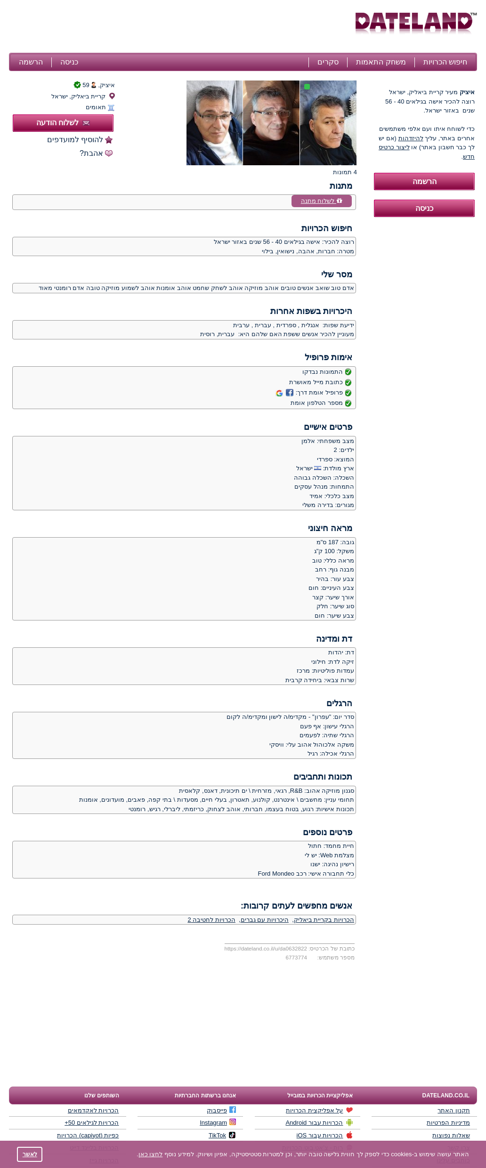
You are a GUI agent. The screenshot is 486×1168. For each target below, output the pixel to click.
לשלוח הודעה (63, 123)
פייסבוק (221, 1110)
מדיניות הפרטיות (448, 1122)
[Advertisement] (180, 27)
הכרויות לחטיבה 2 (211, 919)
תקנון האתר (453, 1110)
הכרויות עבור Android (319, 1122)
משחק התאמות (380, 62)
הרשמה (31, 62)
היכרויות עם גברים (265, 919)
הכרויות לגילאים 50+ (92, 1122)
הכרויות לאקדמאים (93, 1110)
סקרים (328, 62)
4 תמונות (345, 172)
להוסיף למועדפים (75, 140)
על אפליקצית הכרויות (319, 1110)
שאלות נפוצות (451, 1135)
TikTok (222, 1135)
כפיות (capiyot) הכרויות (88, 1135)
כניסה (69, 62)
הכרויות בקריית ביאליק (324, 919)
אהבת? (91, 153)
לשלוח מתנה (321, 200)
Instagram (218, 1122)
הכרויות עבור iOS (325, 1135)
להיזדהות (410, 138)
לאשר (30, 1154)
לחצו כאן (150, 1154)
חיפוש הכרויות (445, 62)
